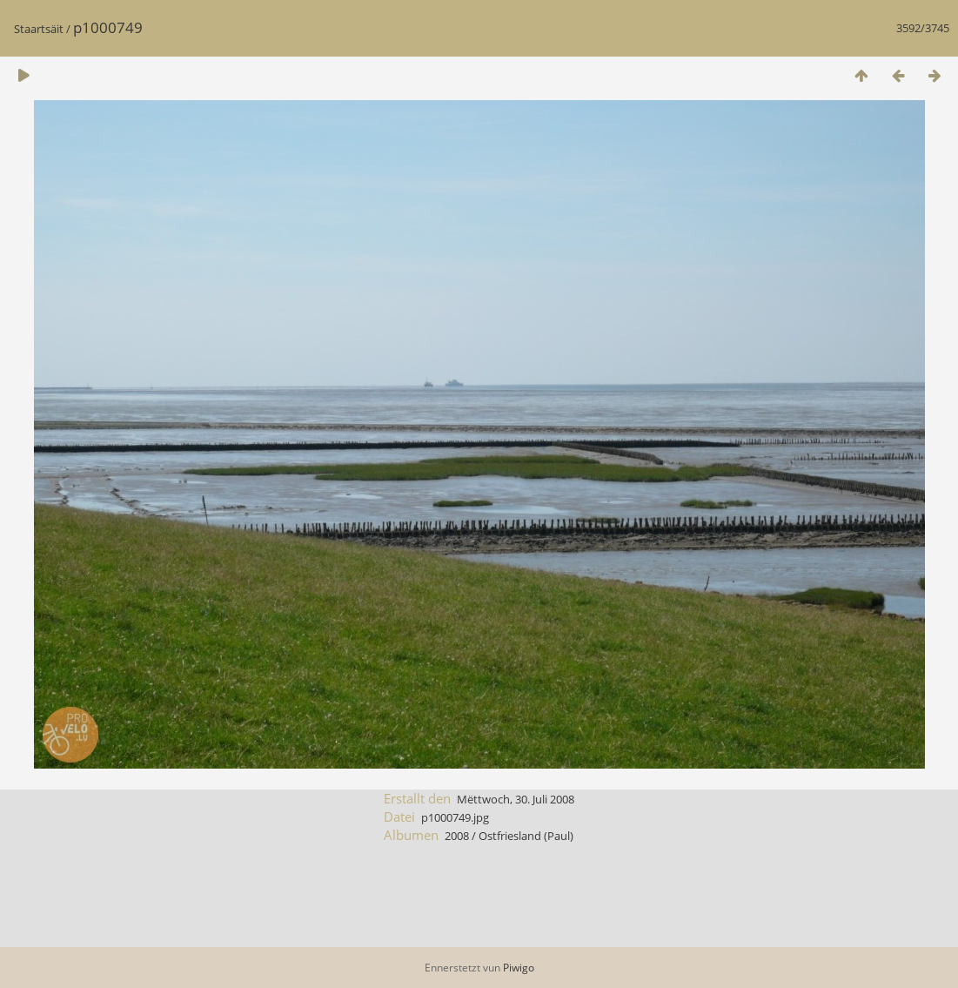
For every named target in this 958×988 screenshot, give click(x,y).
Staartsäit (39, 29)
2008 (457, 835)
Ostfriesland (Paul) (526, 835)
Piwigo (518, 967)
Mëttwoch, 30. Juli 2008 (515, 799)
